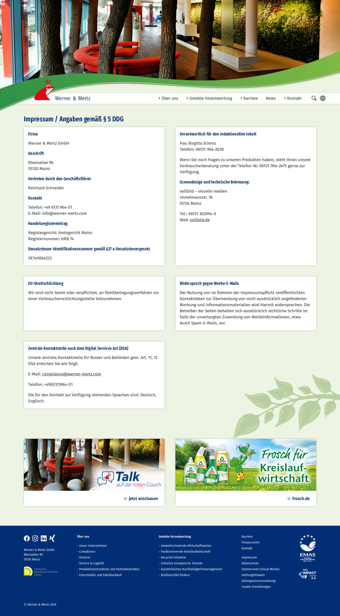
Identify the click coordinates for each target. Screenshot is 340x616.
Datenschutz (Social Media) (261, 569)
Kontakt (247, 548)
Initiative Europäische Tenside (182, 563)
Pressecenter (251, 542)
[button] (314, 98)
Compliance (87, 551)
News (271, 98)
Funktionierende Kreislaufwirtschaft (185, 551)
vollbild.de (200, 219)
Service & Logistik (91, 563)
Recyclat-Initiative (173, 557)
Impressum (249, 557)
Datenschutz (250, 563)
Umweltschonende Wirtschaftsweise (186, 546)
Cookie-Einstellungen (256, 587)
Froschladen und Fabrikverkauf (100, 575)
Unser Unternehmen (93, 546)
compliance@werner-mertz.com (71, 374)
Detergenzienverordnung (258, 581)
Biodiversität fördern (175, 575)
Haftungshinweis (253, 575)
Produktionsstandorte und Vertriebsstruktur (109, 569)
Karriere (247, 536)
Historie (84, 557)
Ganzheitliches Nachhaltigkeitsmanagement (191, 569)
